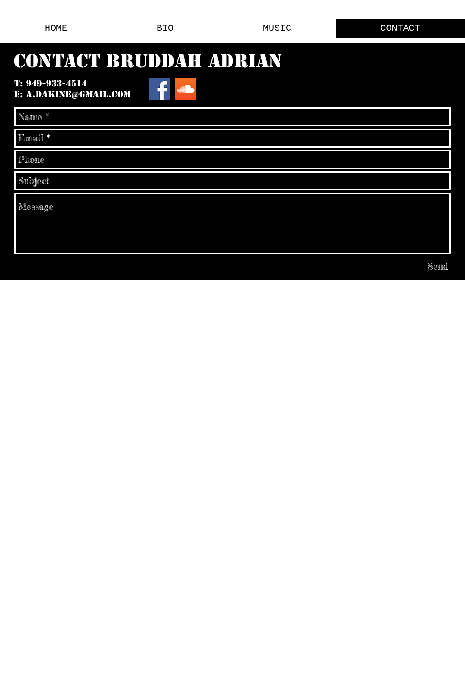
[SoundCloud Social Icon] (185, 89)
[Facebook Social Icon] (159, 89)
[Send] (438, 266)
